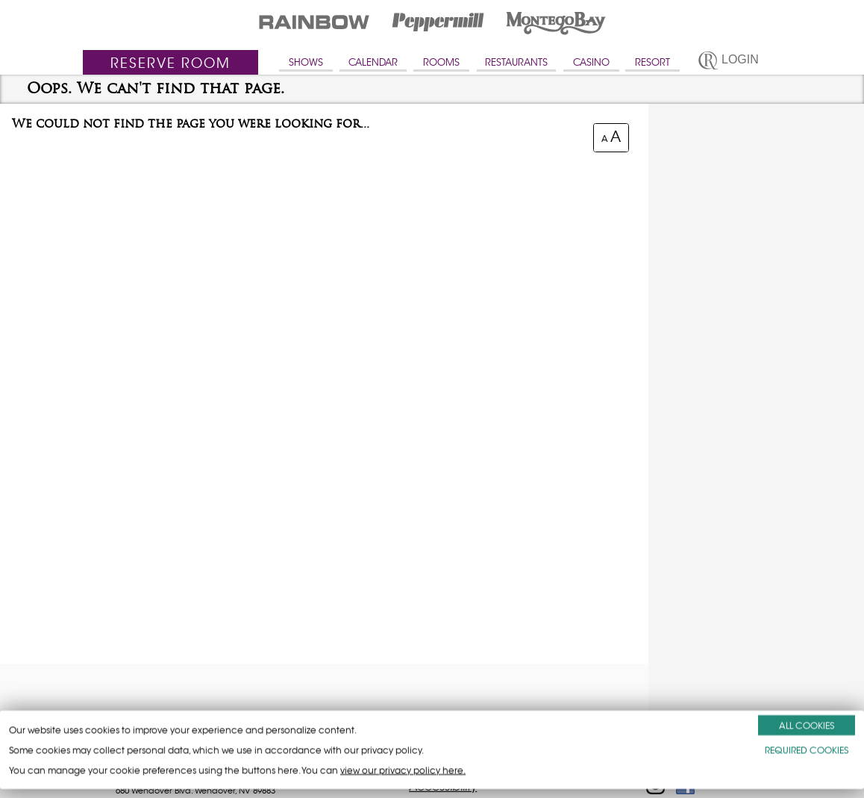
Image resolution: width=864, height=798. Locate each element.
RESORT (652, 62)
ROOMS (441, 62)
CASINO (591, 62)
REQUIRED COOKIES (806, 749)
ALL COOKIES (806, 725)
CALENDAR (373, 62)
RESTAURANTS (516, 62)
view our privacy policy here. (403, 770)
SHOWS (306, 62)
